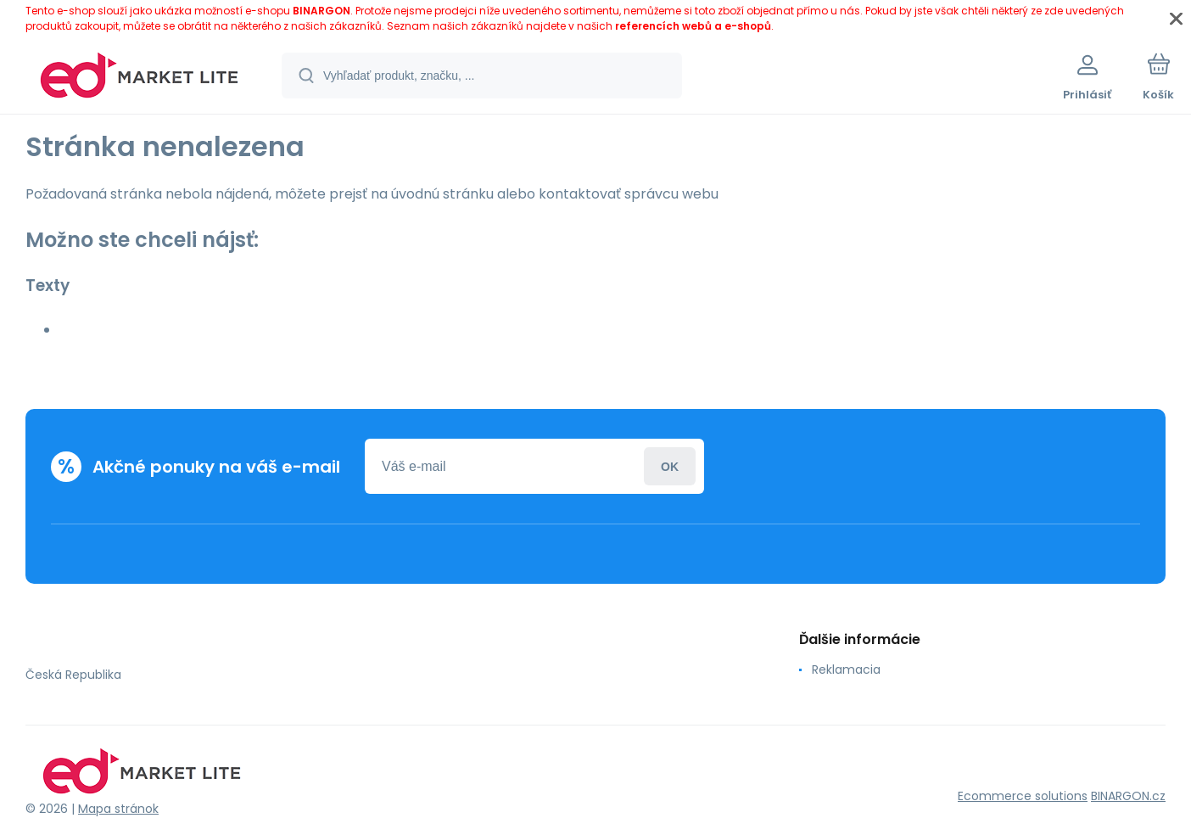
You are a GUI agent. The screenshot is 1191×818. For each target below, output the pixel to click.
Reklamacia (846, 669)
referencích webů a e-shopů (693, 26)
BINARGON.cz (1128, 795)
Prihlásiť (670, 466)
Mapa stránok (118, 808)
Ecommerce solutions (1023, 795)
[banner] (139, 78)
